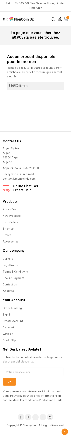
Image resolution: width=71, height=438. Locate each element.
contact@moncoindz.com (19, 178)
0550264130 (31, 168)
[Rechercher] (35, 86)
